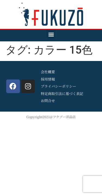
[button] (51, 34)
